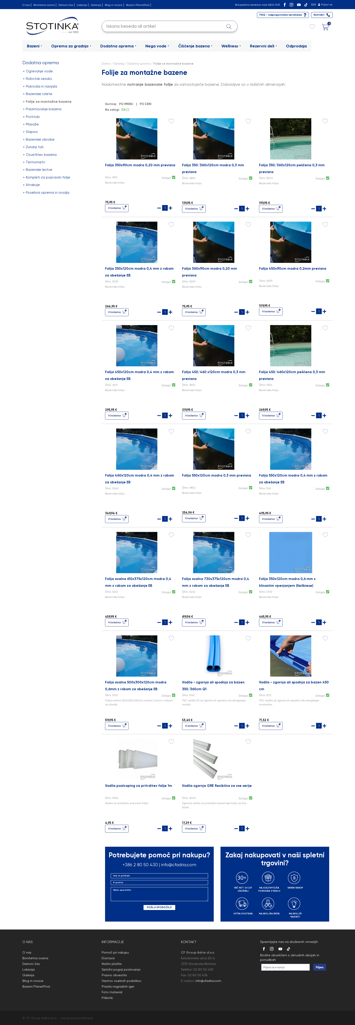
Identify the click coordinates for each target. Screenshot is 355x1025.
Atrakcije (32, 185)
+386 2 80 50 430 (140, 864)
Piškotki (107, 998)
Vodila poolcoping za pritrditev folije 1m (138, 786)
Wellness (231, 46)
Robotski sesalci (38, 79)
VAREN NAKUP (295, 887)
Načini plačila (112, 964)
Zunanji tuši (33, 147)
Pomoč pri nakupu (115, 952)
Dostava (108, 958)
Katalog (119, 63)
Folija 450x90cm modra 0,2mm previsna (292, 269)
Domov (106, 63)
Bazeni (34, 46)
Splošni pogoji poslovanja (121, 969)
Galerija (96, 5)
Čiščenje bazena (195, 46)
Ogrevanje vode (38, 71)
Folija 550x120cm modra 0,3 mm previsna (216, 475)
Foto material (112, 992)
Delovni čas (65, 5)
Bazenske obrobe (39, 139)
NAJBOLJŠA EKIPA (269, 913)
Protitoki (32, 117)
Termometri (34, 162)
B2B (313, 4)
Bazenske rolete (38, 94)
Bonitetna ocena (44, 5)
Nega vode (157, 46)
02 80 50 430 (203, 969)
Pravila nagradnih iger (118, 986)
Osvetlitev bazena (40, 155)
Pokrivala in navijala (40, 86)
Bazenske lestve (38, 170)
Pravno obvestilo (114, 975)
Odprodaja (296, 46)
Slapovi (31, 132)
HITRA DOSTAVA (243, 913)
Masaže (31, 124)
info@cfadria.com (178, 864)
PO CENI (146, 104)
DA (125, 109)
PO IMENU (126, 104)
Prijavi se (327, 4)
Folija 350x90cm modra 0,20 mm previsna (140, 165)
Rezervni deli (263, 46)
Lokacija (82, 5)
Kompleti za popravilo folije (47, 177)
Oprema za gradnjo (71, 46)
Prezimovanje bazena (42, 109)
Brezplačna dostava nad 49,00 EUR (257, 4)
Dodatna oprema (118, 46)
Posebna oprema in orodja (46, 193)
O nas (26, 5)
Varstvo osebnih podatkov (121, 981)
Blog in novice (113, 5)
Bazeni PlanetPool (137, 5)
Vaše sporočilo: (159, 894)
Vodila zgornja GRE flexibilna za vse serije (217, 786)
